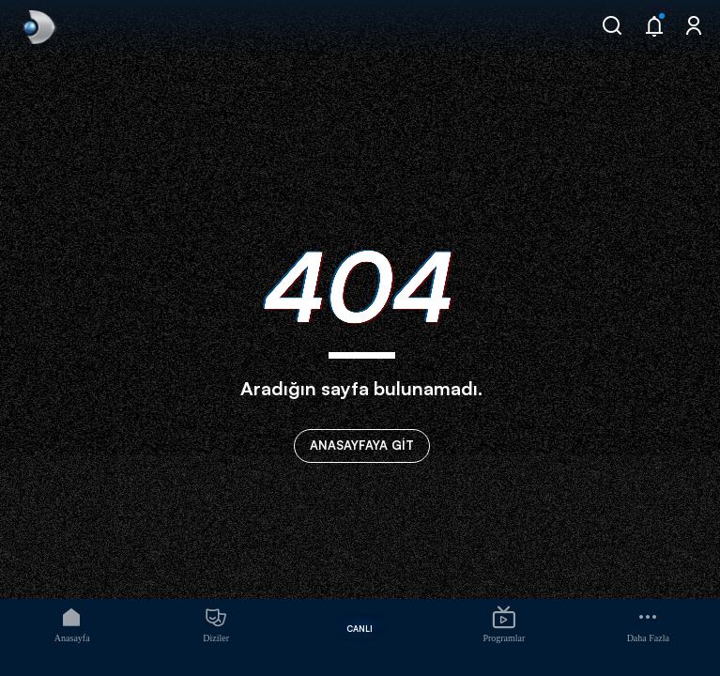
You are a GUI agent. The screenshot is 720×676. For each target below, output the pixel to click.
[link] (37, 27)
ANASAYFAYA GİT (362, 445)
